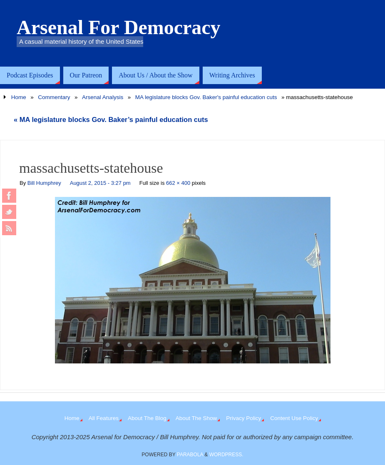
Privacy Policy (243, 418)
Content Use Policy (294, 418)
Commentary (54, 97)
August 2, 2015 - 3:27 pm (100, 183)
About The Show (196, 418)
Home (18, 97)
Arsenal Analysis (102, 97)
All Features (104, 418)
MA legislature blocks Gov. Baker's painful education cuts (206, 97)
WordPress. (226, 455)
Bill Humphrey (44, 183)
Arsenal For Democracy (119, 27)
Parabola (190, 455)
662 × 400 (178, 183)
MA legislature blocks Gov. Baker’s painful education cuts (111, 119)
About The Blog (147, 418)
